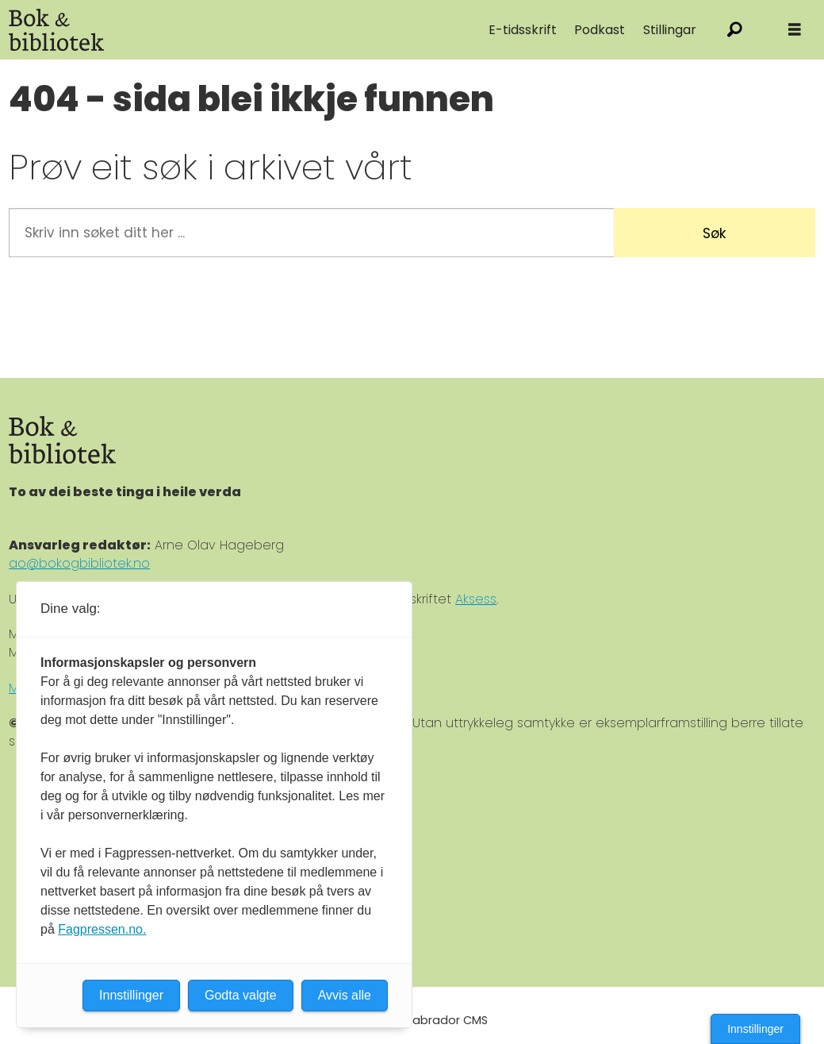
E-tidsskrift (523, 30)
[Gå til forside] (56, 30)
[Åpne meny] (795, 29)
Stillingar (669, 30)
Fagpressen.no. (102, 929)
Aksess (475, 599)
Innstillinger (755, 1029)
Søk (714, 233)
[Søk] (735, 30)
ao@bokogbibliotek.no (79, 563)
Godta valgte (241, 995)
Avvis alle (344, 995)
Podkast (599, 30)
